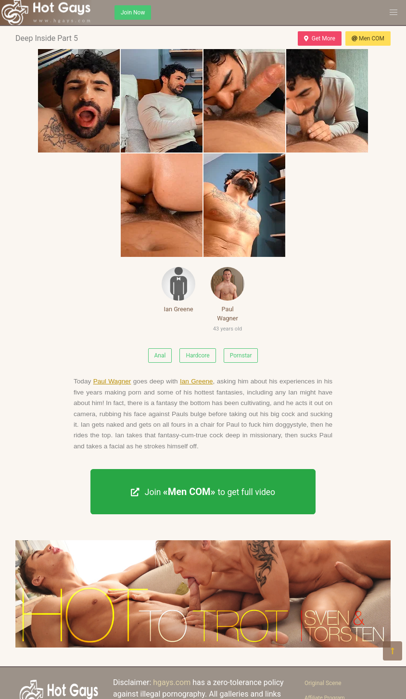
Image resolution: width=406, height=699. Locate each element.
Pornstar (241, 355)
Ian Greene (178, 290)
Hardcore (197, 355)
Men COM (368, 38)
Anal (160, 355)
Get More (319, 38)
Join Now (133, 12)
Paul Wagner (227, 301)
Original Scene (323, 683)
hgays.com (171, 682)
